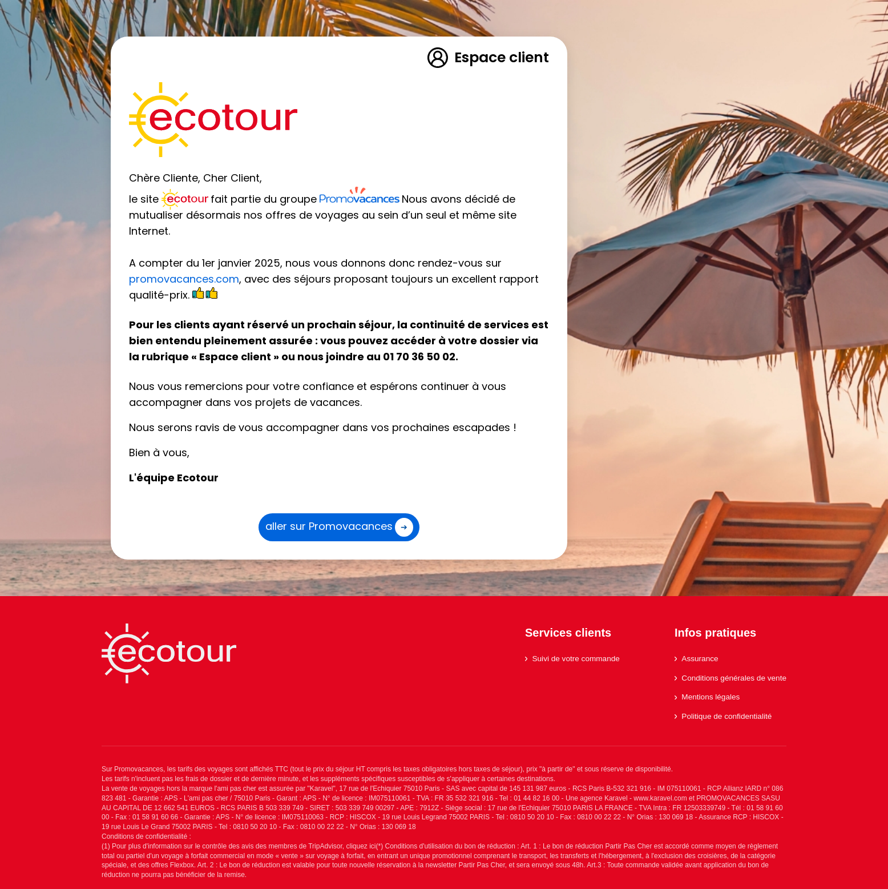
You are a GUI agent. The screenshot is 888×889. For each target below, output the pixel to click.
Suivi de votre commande (572, 658)
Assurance (697, 658)
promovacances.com (184, 279)
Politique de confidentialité (723, 716)
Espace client (487, 58)
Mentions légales (707, 697)
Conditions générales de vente (730, 678)
